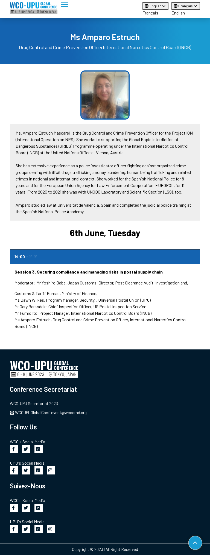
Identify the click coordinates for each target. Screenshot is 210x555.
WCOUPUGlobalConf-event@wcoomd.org (48, 412)
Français (150, 12)
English (155, 6)
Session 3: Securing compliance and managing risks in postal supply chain (88, 271)
